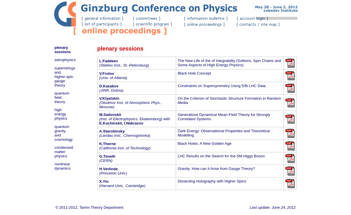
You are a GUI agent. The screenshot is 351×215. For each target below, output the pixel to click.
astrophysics (65, 60)
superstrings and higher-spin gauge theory (65, 76)
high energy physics (61, 114)
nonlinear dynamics (63, 166)
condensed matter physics (64, 151)
